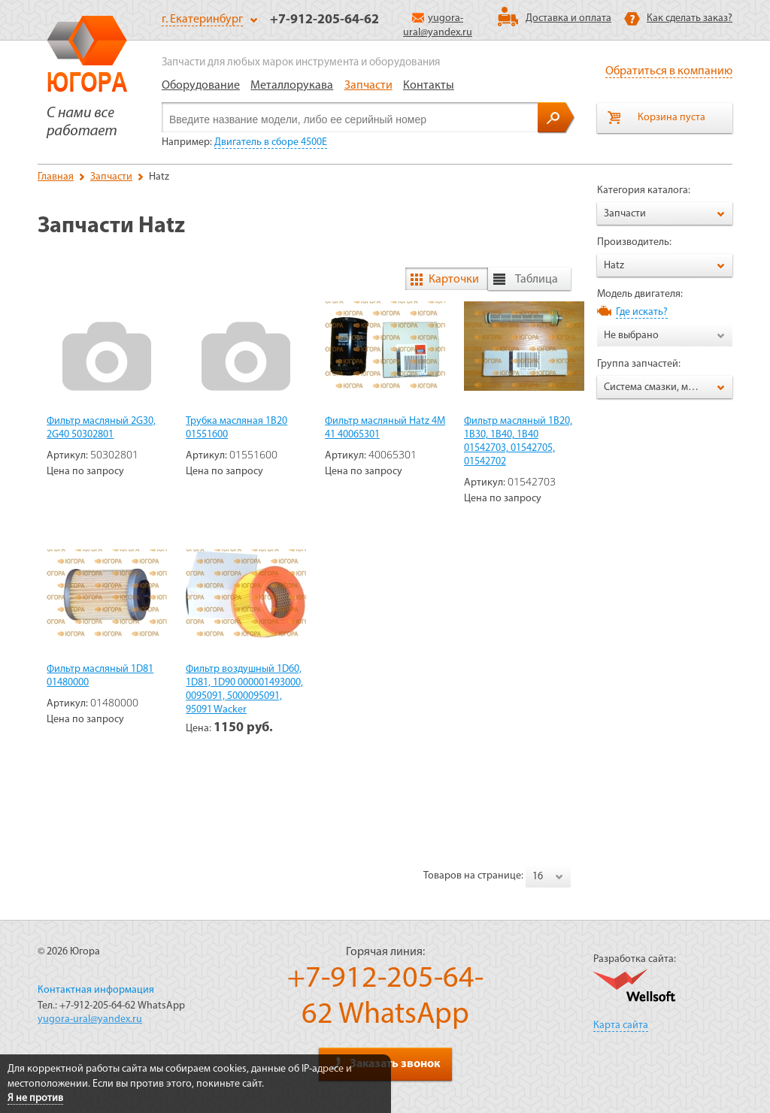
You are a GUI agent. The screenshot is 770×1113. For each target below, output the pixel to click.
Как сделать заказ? (689, 18)
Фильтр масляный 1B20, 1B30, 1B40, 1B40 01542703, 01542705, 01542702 (518, 441)
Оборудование (201, 86)
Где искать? (642, 312)
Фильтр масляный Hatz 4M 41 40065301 (385, 428)
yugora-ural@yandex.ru (90, 1019)
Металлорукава (291, 86)
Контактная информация (96, 990)
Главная (56, 177)
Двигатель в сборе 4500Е (270, 142)
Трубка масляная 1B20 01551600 (236, 428)
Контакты (428, 86)
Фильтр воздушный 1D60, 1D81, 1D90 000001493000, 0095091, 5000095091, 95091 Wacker (244, 689)
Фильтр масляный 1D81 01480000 (100, 676)
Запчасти (368, 86)
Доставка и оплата (568, 18)
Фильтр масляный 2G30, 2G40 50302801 (101, 428)
